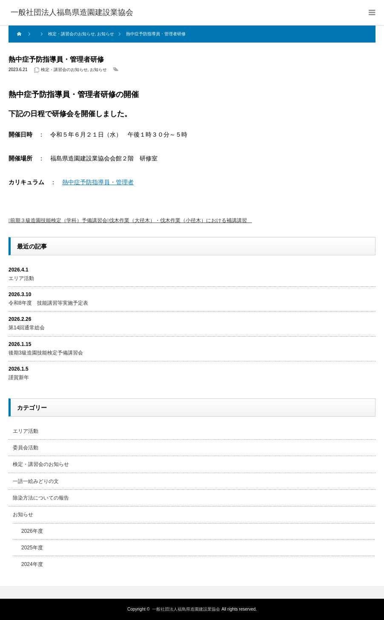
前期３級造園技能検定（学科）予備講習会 (58, 220)
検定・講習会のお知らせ (64, 69)
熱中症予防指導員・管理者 (98, 182)
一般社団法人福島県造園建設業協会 (186, 609)
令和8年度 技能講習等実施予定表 (48, 303)
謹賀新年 (19, 377)
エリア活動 (21, 278)
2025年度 (32, 548)
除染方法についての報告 (41, 498)
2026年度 (32, 531)
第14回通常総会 (27, 328)
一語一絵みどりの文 (36, 481)
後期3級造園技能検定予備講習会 (46, 353)
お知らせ (98, 69)
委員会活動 (25, 448)
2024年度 (32, 564)
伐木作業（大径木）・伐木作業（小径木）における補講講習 (180, 220)
